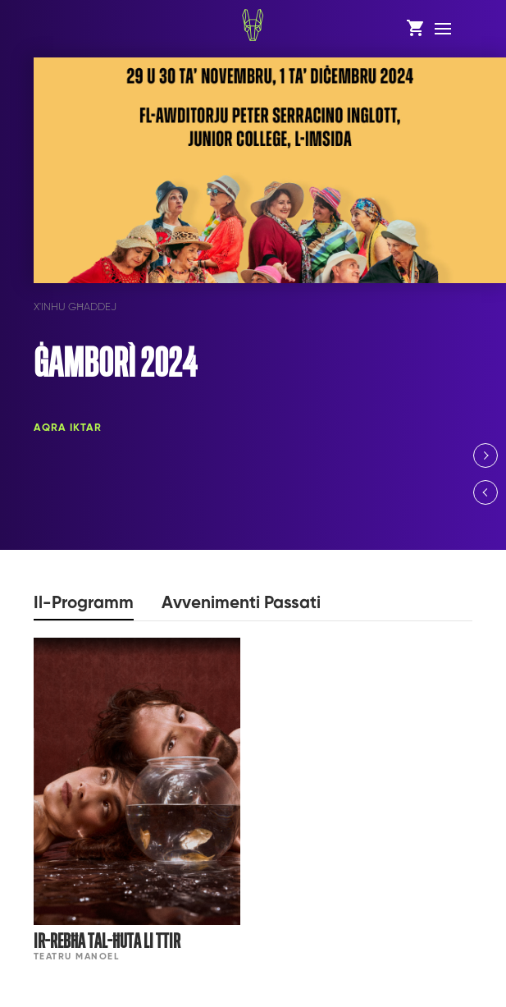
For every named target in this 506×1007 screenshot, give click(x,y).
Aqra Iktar (68, 428)
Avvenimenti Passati (241, 603)
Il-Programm (84, 603)
